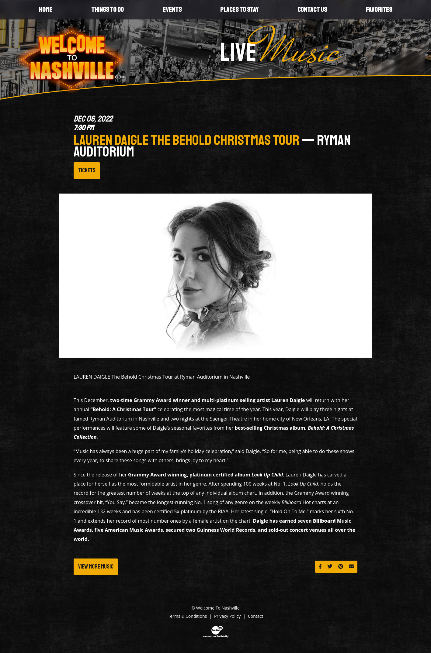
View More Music (95, 566)
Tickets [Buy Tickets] (87, 170)
